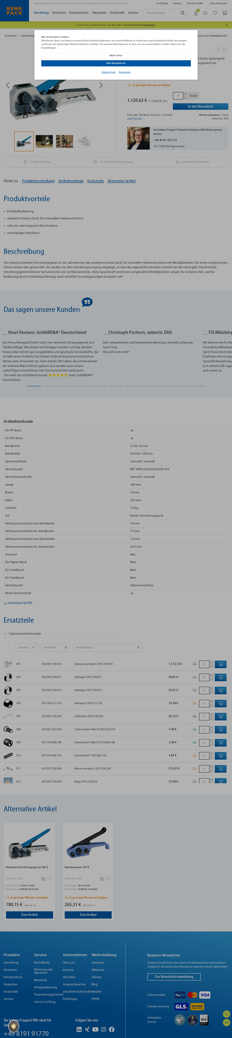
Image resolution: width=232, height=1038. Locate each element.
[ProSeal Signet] (13, 1026)
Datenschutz (109, 64)
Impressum (124, 64)
